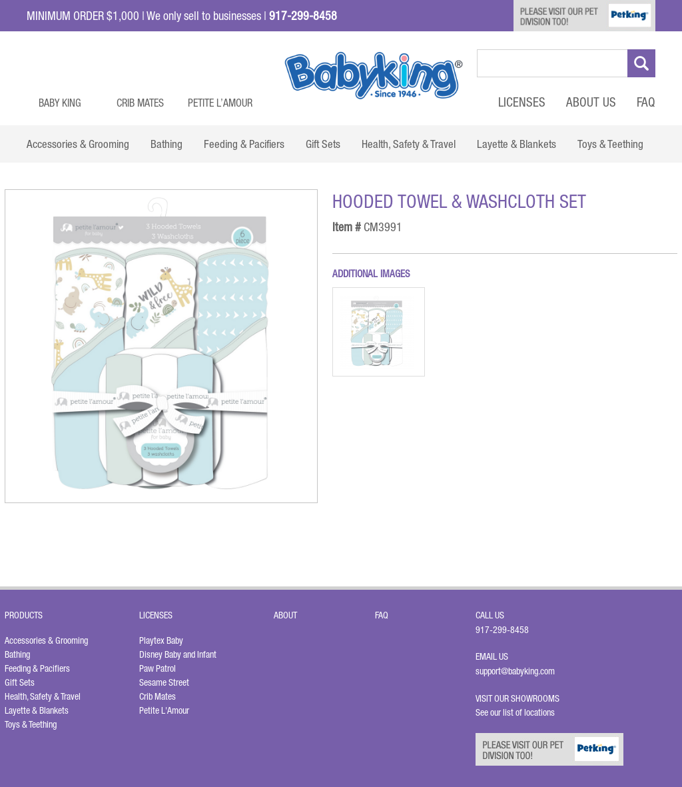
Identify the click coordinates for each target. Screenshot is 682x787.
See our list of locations (515, 712)
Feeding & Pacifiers (37, 668)
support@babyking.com (515, 671)
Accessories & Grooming (46, 640)
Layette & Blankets (37, 710)
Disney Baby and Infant (177, 654)
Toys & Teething (31, 724)
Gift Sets (20, 682)
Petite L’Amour (220, 103)
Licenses (521, 102)
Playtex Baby (161, 640)
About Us (591, 102)
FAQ (646, 102)
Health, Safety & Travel (43, 696)
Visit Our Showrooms (519, 698)
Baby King (60, 103)
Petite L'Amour (164, 710)
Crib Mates (140, 103)
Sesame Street (164, 682)
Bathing (17, 654)
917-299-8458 (502, 629)
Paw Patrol (157, 668)
